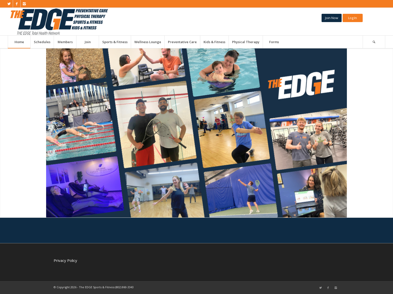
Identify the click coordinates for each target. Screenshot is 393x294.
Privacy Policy (65, 260)
